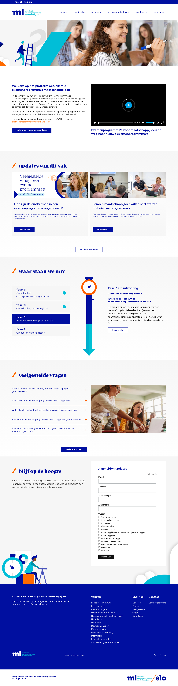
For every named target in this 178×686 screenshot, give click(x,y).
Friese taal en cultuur (110, 520)
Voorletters (103, 486)
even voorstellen (117, 12)
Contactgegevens (157, 603)
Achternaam (103, 505)
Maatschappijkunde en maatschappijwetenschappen (123, 532)
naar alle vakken (22, 2)
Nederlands (106, 547)
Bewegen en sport (108, 517)
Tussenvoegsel (104, 495)
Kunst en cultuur (108, 529)
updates (63, 12)
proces (95, 12)
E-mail (102, 477)
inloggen (159, 12)
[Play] (95, 122)
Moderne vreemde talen (111, 541)
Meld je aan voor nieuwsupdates (32, 130)
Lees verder (24, 229)
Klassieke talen (107, 526)
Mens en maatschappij (110, 538)
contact (140, 12)
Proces (135, 606)
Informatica (105, 523)
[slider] (115, 122)
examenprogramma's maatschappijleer (31, 122)
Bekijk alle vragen (74, 449)
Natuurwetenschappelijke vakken (115, 544)
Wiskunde (105, 550)
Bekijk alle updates (89, 249)
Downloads (137, 616)
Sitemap (68, 655)
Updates (136, 603)
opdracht (80, 12)
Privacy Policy (78, 655)
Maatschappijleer (108, 535)
